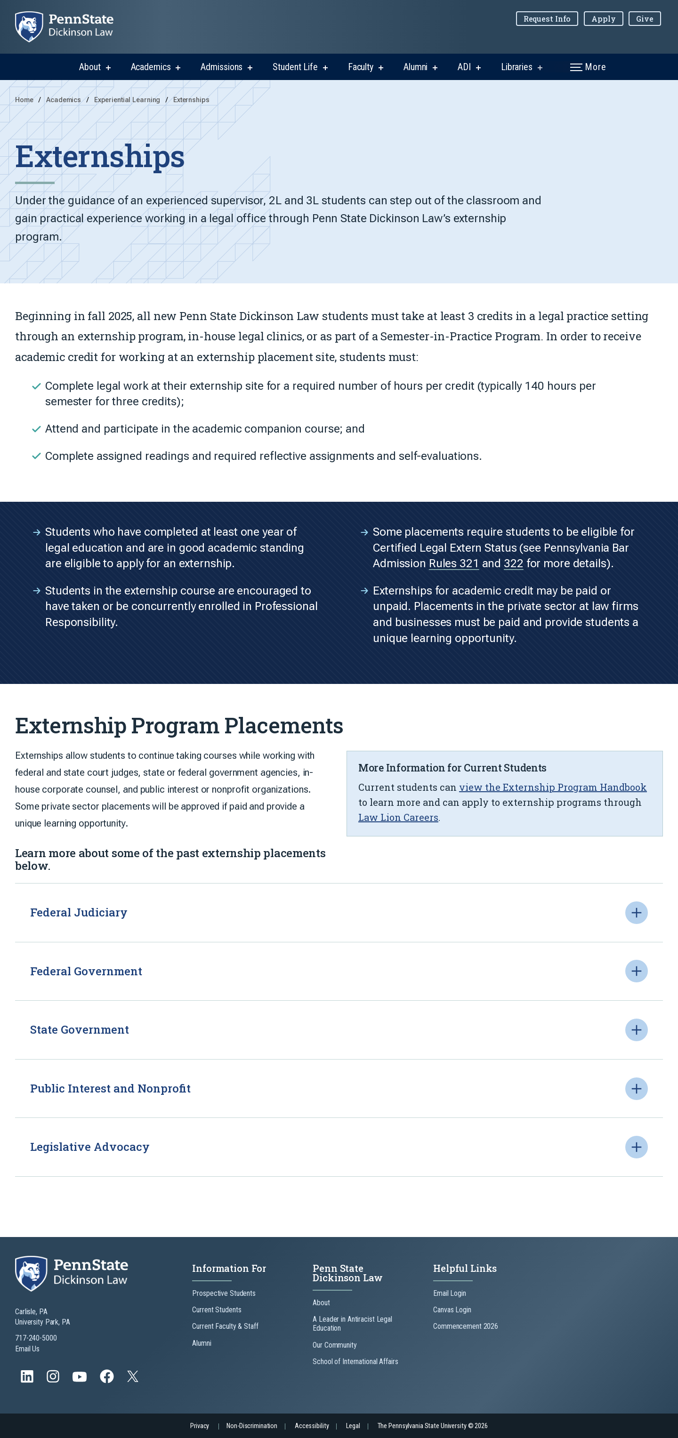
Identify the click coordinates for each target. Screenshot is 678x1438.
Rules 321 (454, 609)
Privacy (199, 1426)
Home (24, 100)
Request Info (547, 19)
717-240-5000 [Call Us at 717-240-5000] (36, 1338)
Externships (191, 100)
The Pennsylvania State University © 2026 (433, 1426)
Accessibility (312, 1426)
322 (514, 609)
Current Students (216, 1309)
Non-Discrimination (251, 1426)
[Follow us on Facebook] (108, 1380)
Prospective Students (224, 1293)
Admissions (221, 66)
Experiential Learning (128, 100)
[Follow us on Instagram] (54, 1380)
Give (645, 19)
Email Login (449, 1293)
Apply (603, 19)
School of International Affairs (355, 1361)
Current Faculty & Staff (225, 1326)
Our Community (334, 1345)
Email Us (27, 1348)
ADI (464, 66)
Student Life (295, 66)
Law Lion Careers (398, 817)
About (89, 66)
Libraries (517, 66)
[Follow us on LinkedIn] (28, 1380)
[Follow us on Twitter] (133, 1379)
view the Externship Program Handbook (553, 787)
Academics (151, 66)
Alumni (416, 66)
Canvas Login (452, 1309)
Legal (353, 1426)
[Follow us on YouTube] (81, 1380)
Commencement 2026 (465, 1326)
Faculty (360, 66)
